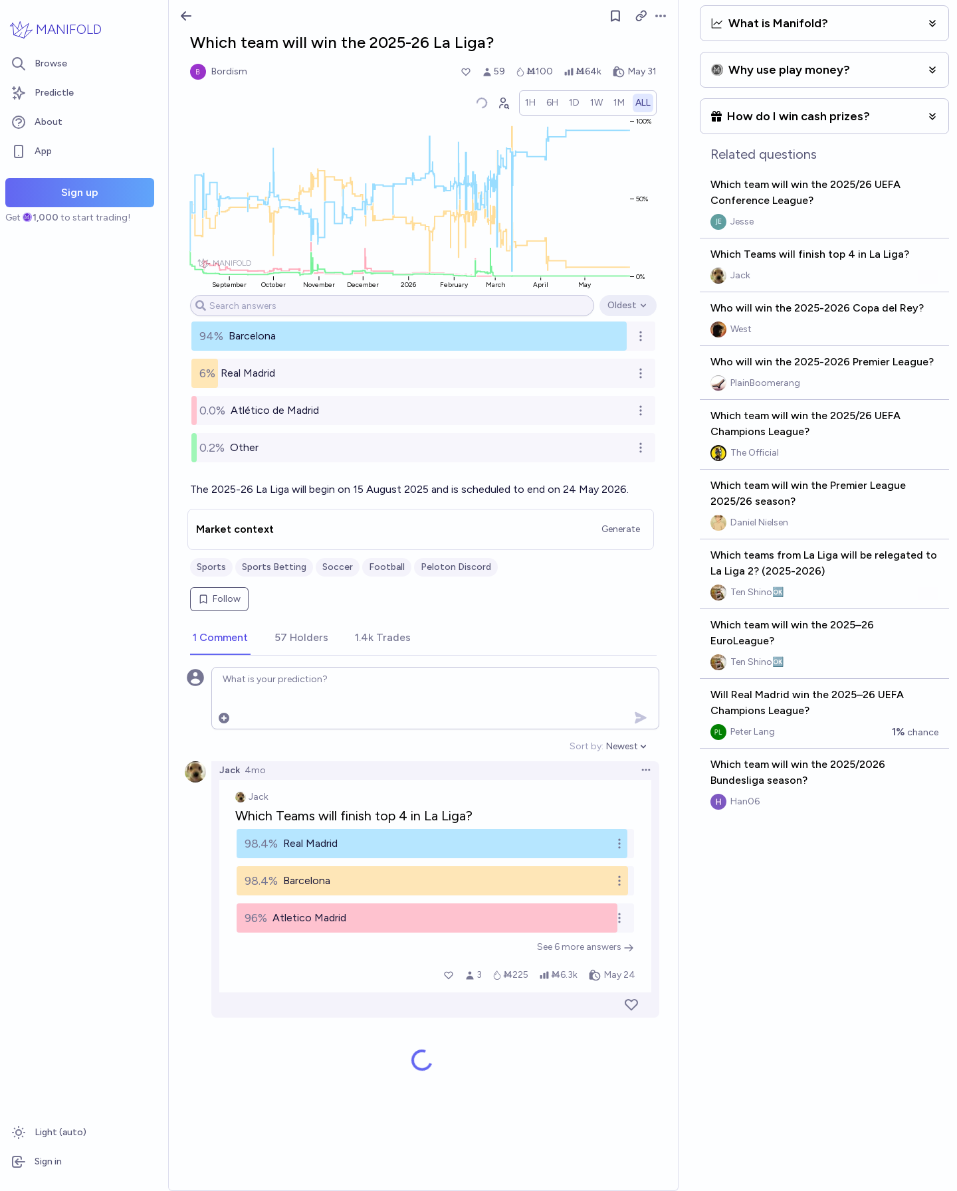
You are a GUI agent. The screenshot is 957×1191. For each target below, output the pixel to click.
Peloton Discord (456, 567)
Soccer (337, 567)
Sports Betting (274, 567)
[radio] (530, 103)
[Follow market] (615, 16)
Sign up (79, 192)
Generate (620, 529)
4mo (255, 770)
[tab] (220, 638)
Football (387, 567)
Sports (211, 567)
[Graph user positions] (503, 103)
